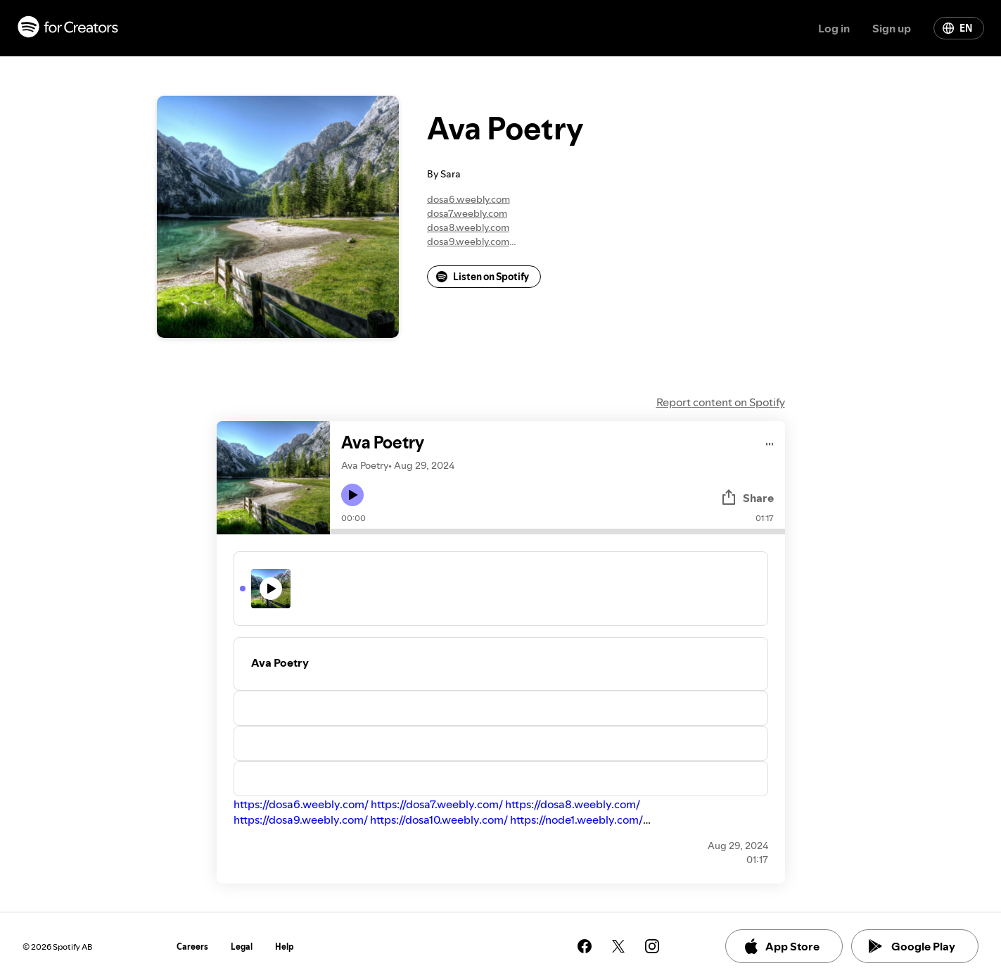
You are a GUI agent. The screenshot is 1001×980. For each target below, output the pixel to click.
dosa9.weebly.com (468, 241)
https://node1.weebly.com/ (576, 819)
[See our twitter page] (618, 946)
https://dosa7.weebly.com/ (437, 804)
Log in (834, 28)
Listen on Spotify (482, 277)
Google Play (912, 946)
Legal (242, 947)
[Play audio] (770, 442)
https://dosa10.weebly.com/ (439, 819)
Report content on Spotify (720, 402)
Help (284, 947)
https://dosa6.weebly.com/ (301, 804)
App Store (781, 946)
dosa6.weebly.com (468, 199)
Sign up (891, 28)
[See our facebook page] (584, 946)
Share (747, 497)
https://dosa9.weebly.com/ (301, 819)
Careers (192, 947)
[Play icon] (352, 495)
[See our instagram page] (652, 946)
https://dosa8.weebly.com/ (572, 804)
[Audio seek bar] (557, 531)
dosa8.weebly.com (468, 227)
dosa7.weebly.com (467, 213)
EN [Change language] (957, 28)
